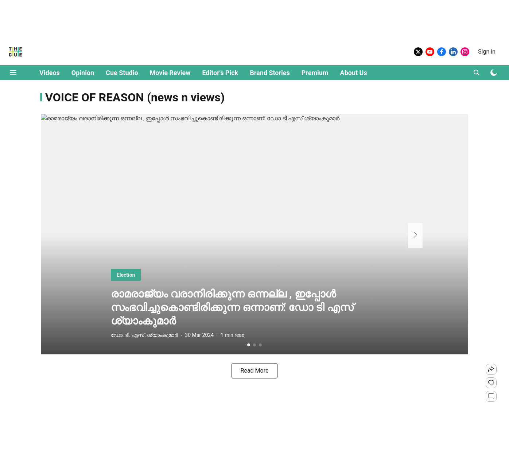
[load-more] (254, 370)
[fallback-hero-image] (254, 234)
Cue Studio (122, 73)
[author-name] (136, 335)
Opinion (82, 73)
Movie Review (170, 73)
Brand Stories (270, 73)
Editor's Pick (220, 73)
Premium (315, 73)
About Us (353, 73)
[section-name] (135, 274)
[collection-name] (135, 97)
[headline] (254, 307)
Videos (49, 73)
